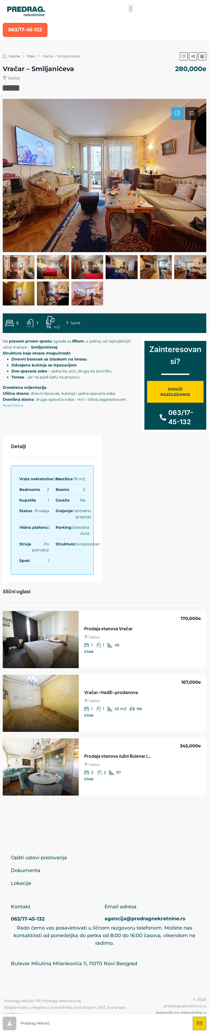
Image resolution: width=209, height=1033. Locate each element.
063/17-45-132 (28, 919)
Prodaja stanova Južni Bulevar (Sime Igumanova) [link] (134, 756)
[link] (41, 639)
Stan (31, 56)
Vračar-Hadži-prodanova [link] (111, 692)
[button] (130, 8)
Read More (13, 405)
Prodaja (11, 88)
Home (14, 56)
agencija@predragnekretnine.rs (144, 919)
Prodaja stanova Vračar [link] (108, 628)
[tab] (177, 113)
